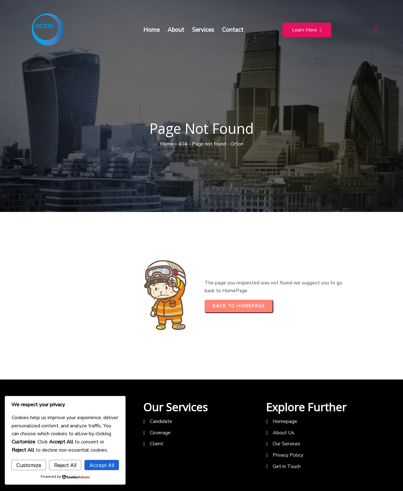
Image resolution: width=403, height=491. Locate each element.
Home (166, 143)
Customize (28, 465)
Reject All (65, 465)
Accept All (101, 465)
